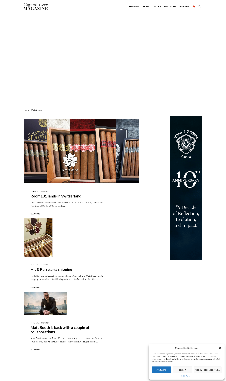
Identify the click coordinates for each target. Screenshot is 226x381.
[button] (220, 347)
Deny (182, 369)
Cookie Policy (185, 376)
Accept (161, 369)
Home (26, 109)
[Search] (199, 6)
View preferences (207, 369)
